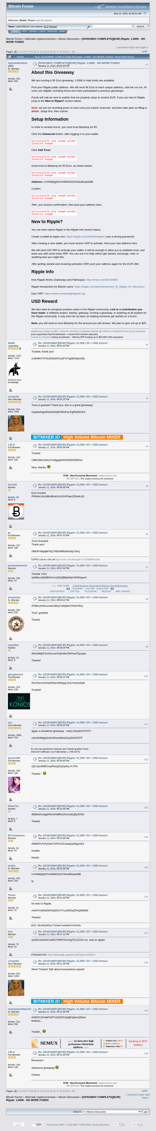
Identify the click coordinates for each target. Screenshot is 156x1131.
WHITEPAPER (57, 591)
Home (15, 31)
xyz (10, 722)
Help (24, 31)
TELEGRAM (90, 591)
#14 (146, 837)
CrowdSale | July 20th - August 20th (90, 588)
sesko (11, 865)
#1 (147, 64)
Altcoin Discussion (69, 38)
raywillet (13, 645)
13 (44, 51)
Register (52, 31)
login (38, 20)
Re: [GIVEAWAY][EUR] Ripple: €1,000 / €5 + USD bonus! (73, 343)
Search (33, 31)
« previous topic (125, 47)
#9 (147, 647)
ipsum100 (14, 757)
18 (61, 51)
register (48, 20)
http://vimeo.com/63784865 (102, 279)
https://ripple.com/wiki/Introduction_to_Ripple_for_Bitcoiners (110, 286)
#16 (146, 897)
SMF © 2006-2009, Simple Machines (91, 1124)
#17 (146, 933)
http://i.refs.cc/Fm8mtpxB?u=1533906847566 (77, 559)
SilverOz (13, 806)
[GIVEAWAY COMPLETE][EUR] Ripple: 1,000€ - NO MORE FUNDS (79, 62)
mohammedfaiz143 (19, 1009)
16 (54, 51)
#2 (147, 345)
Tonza (11, 895)
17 (57, 51)
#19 (146, 1010)
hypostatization (17, 62)
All (73, 51)
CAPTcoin (74, 478)
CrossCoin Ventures (41, 337)
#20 (146, 1053)
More (62, 31)
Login (42, 31)
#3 (147, 398)
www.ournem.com (108, 475)
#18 (146, 962)
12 (41, 51)
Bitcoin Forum (14, 38)
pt (9, 532)
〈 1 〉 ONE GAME (90, 585)
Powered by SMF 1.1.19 (59, 1124)
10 (34, 51)
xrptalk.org (36, 331)
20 (67, 51)
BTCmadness (16, 835)
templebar (14, 597)
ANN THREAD (123, 591)
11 (38, 51)
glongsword (15, 674)
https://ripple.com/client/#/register (85, 236)
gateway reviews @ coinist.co (96, 331)
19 (64, 51)
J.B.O (11, 444)
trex (10, 931)
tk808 (11, 343)
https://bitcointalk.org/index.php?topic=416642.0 (71, 955)
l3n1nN (12, 484)
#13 (146, 807)
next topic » (142, 47)
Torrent (52, 26)
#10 (146, 676)
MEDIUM (106, 591)
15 (51, 51)
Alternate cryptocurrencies (40, 38)
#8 (147, 599)
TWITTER (74, 591)
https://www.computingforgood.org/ (65, 293)
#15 (146, 867)
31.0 (46, 26)
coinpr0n (13, 396)
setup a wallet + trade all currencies (61, 331)
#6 (147, 534)
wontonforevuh (17, 565)
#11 (146, 724)
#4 (147, 446)
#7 (147, 567)
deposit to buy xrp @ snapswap (129, 331)
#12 (146, 759)
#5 (147, 486)
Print (144, 51)
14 (48, 51)
